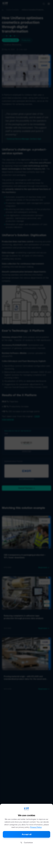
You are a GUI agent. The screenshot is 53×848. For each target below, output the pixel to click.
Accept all (26, 834)
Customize (26, 843)
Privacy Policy (36, 827)
